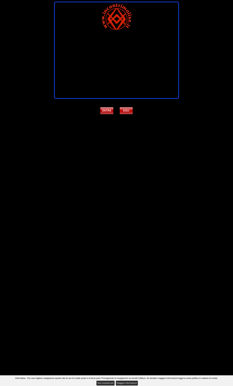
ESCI (126, 110)
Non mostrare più (105, 383)
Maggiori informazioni (127, 383)
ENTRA (106, 110)
